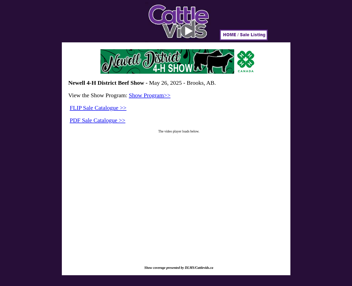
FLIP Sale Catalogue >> (98, 108)
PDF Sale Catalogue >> (97, 120)
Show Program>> (149, 95)
